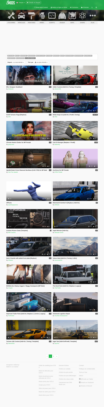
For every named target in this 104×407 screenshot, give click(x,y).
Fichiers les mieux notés (66, 379)
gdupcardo (11, 144)
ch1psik (10, 288)
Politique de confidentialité (87, 369)
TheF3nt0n (58, 288)
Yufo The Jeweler (13, 172)
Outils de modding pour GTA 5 (47, 366)
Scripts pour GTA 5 (44, 385)
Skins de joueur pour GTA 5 (47, 388)
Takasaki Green (59, 232)
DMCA (81, 375)
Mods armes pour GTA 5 (46, 381)
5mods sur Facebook (86, 382)
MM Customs (12, 232)
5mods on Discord (85, 386)
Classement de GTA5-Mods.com (65, 383)
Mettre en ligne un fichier (59, 7)
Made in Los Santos (12, 366)
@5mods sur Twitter (86, 379)
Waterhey (57, 144)
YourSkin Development (61, 315)
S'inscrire (85, 7)
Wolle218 (10, 89)
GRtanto (57, 204)
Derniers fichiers (64, 365)
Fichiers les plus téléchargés (67, 375)
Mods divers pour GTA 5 (46, 395)
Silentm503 (58, 89)
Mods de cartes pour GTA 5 (47, 392)
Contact (81, 365)
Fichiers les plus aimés (66, 372)
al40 (9, 116)
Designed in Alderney (12, 365)
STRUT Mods (58, 172)
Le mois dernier (15, 62)
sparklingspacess (13, 204)
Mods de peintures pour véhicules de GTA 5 (46, 377)
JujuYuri (57, 343)
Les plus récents (38, 62)
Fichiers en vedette (64, 369)
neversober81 (58, 260)
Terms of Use (83, 372)
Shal (56, 116)
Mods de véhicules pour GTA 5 (46, 372)
